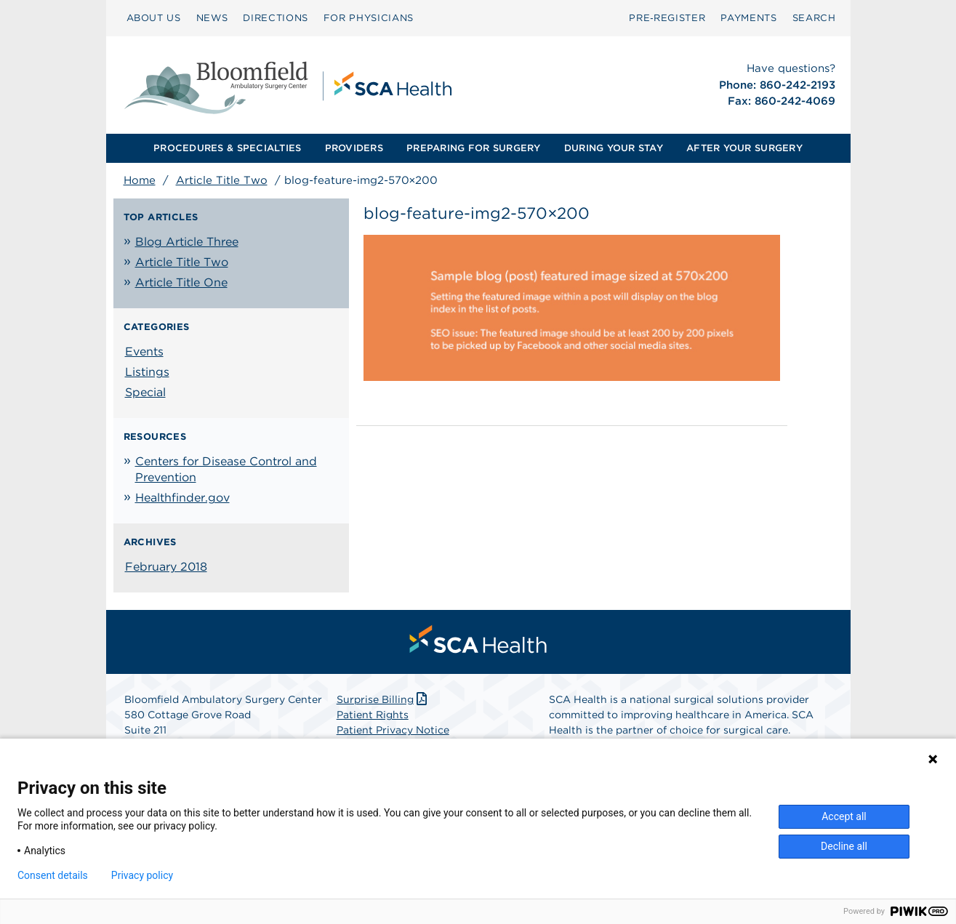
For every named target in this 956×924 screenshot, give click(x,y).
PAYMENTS (748, 17)
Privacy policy (142, 875)
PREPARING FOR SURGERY (473, 147)
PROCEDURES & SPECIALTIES (227, 147)
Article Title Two (222, 180)
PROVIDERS (354, 147)
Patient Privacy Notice (393, 730)
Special (145, 392)
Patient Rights (373, 714)
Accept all (844, 816)
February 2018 (166, 567)
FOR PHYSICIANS (369, 17)
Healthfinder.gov (182, 498)
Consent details (52, 875)
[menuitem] (154, 18)
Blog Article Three (186, 242)
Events (144, 351)
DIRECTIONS (275, 17)
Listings (147, 372)
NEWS (212, 17)
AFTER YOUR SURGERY (744, 147)
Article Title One (181, 282)
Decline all (844, 846)
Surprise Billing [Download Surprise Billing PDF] (383, 699)
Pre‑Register (667, 17)
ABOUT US (153, 17)
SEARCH (814, 17)
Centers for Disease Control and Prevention (226, 469)
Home (140, 180)
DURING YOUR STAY (613, 147)
